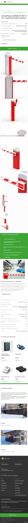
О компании (3, 483)
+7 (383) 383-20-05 (4, 464)
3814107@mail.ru (18, 464)
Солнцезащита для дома (20, 495)
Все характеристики (5, 35)
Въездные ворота (19, 483)
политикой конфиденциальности (15, 511)
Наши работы (4, 485)
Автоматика (17, 490)
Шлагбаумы (17, 488)
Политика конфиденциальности (8, 519)
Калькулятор (3, 488)
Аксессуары (17, 492)
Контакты (3, 490)
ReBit (26, 521)
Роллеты (17, 485)
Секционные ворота (19, 480)
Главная (2, 480)
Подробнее (3, 360)
